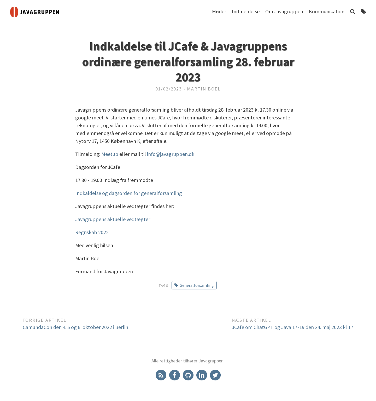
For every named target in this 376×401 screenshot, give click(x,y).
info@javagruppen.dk (170, 154)
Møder (219, 11)
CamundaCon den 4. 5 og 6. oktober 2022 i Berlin (75, 327)
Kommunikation (326, 11)
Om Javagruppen (284, 11)
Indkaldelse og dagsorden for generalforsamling (128, 193)
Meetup (109, 154)
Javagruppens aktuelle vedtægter (112, 219)
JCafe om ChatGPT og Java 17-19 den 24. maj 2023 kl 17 (292, 327)
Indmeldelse (246, 11)
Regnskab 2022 (92, 232)
